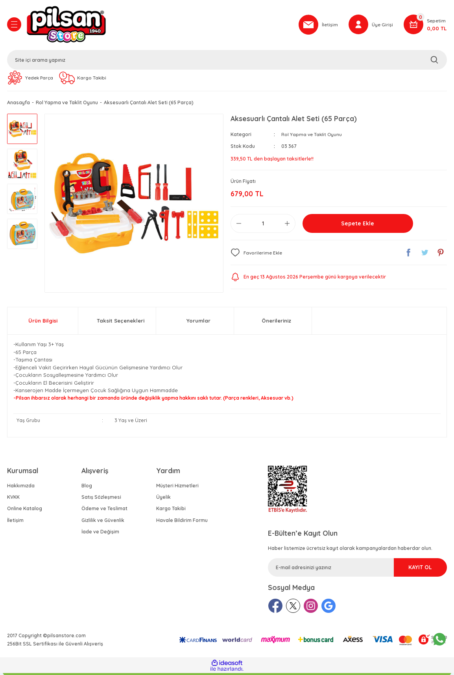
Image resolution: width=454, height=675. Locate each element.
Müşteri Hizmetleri (177, 488)
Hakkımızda (21, 488)
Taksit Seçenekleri (120, 322)
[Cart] (425, 25)
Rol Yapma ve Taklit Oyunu (312, 136)
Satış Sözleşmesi (101, 499)
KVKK (13, 499)
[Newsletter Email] (357, 569)
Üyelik (163, 499)
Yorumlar (198, 322)
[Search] (227, 61)
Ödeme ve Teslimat (104, 510)
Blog (86, 488)
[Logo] (158, 25)
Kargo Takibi (171, 510)
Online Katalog (24, 510)
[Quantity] (263, 225)
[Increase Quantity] (287, 225)
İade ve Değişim (100, 534)
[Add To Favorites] (257, 254)
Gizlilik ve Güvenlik (102, 522)
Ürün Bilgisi (42, 322)
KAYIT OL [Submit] (411, 569)
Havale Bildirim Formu (182, 522)
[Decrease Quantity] (239, 225)
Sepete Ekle (357, 225)
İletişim (15, 522)
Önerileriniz (276, 322)
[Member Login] (370, 25)
